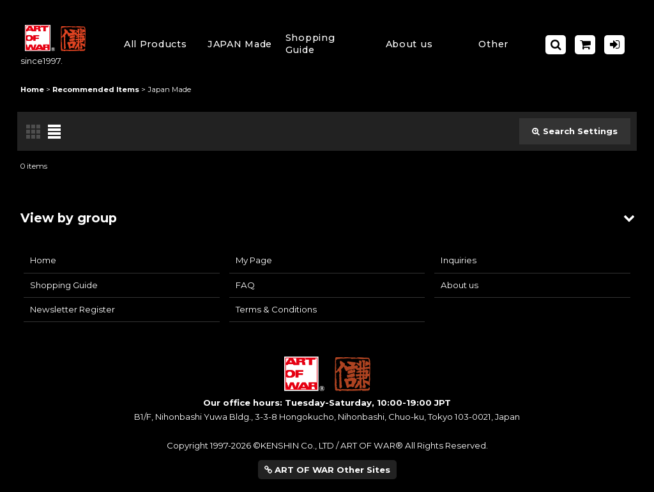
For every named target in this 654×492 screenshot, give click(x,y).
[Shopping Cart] (585, 44)
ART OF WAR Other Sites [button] (327, 470)
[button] (324, 45)
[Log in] (614, 44)
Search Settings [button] (575, 131)
